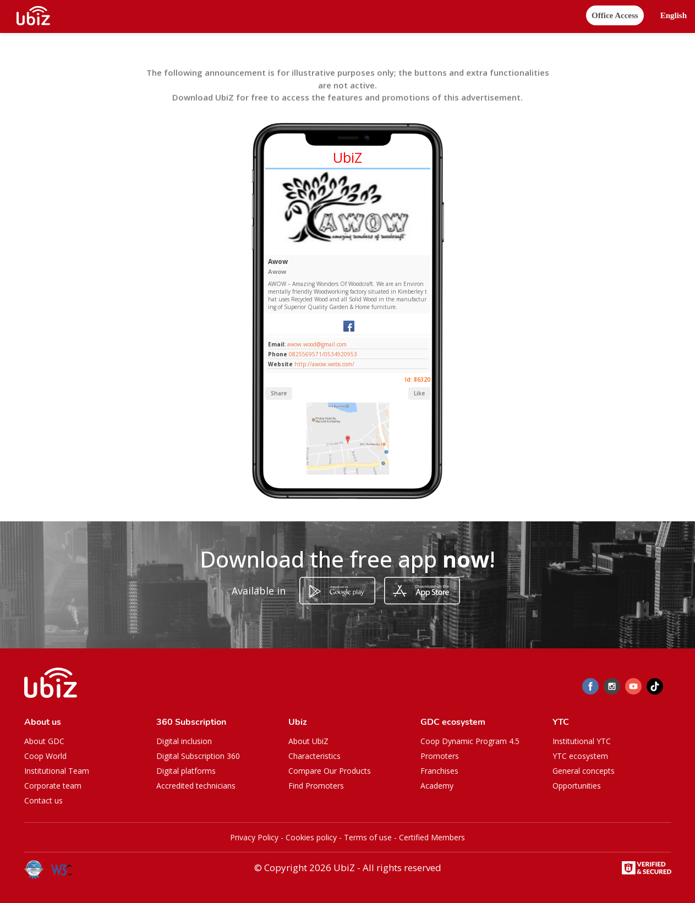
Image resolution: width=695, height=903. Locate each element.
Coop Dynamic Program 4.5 (469, 741)
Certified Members (432, 837)
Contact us (43, 800)
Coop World (45, 756)
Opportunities (576, 785)
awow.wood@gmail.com (316, 344)
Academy (436, 785)
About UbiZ (308, 741)
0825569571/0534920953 (323, 354)
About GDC (44, 741)
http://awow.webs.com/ (324, 364)
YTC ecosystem (580, 756)
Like (419, 393)
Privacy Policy (254, 837)
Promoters (439, 756)
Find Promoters (316, 785)
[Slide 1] (330, 249)
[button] (673, 15)
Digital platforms (186, 771)
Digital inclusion (184, 741)
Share (279, 393)
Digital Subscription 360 (198, 756)
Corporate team (52, 785)
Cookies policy (311, 837)
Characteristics (314, 756)
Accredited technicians (196, 785)
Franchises (439, 771)
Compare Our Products (329, 771)
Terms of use (368, 837)
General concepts (583, 771)
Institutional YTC (581, 741)
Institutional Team (56, 771)
